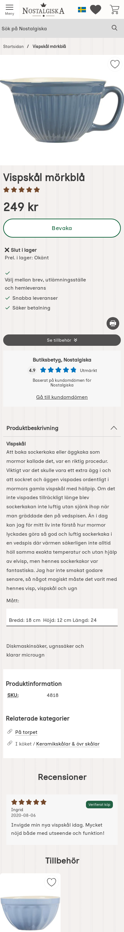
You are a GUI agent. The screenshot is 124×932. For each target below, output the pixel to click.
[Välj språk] (82, 9)
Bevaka (62, 228)
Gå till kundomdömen (62, 397)
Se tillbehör (59, 340)
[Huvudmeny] (9, 9)
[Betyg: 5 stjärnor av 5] (62, 190)
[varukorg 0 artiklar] (114, 9)
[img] (115, 64)
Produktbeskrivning (62, 428)
